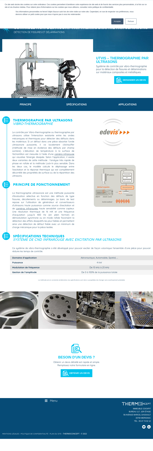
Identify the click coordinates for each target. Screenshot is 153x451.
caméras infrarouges (27, 210)
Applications (127, 105)
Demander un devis (134, 80)
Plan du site (55, 435)
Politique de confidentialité (34, 435)
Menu (51, 402)
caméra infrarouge (64, 155)
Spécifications (76, 105)
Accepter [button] (117, 21)
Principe (25, 105)
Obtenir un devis (79, 374)
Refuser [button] (131, 21)
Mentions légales (10, 435)
